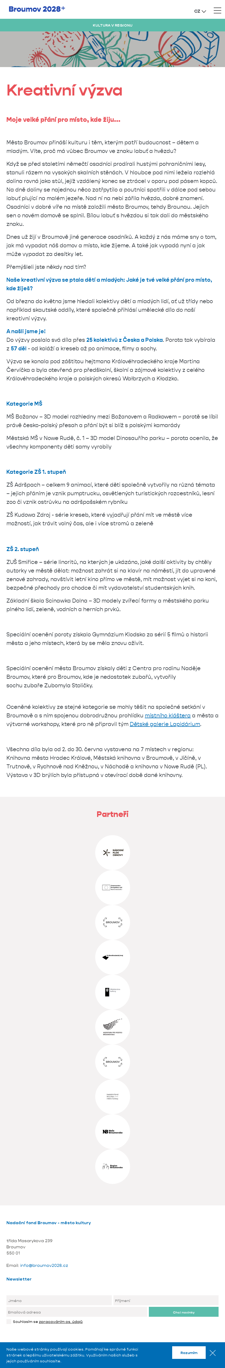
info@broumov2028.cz (44, 1265)
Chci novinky (183, 1312)
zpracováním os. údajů (61, 1321)
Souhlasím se (48, 1321)
